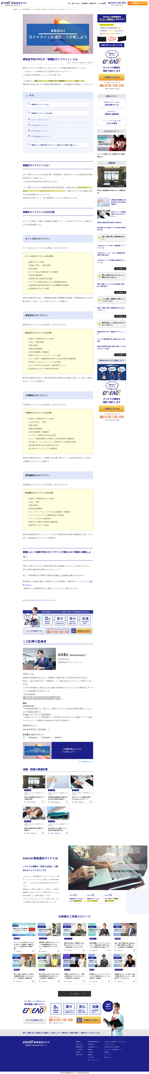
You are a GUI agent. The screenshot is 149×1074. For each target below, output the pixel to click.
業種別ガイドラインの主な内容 (41, 113)
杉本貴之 (72, 654)
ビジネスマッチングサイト (39, 600)
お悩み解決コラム (92, 1047)
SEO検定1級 (29, 706)
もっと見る (77, 994)
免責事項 (107, 1052)
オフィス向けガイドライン (40, 120)
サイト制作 (91, 1057)
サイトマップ (108, 1054)
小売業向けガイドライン (40, 131)
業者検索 (85, 3)
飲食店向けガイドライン (40, 125)
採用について (108, 1057)
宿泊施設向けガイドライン (40, 136)
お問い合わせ (79, 1054)
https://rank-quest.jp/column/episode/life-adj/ (42, 697)
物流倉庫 (90, 1054)
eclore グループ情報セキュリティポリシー (115, 1041)
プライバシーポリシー (110, 1044)
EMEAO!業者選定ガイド (94, 1041)
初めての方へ (76, 3)
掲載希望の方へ (80, 1047)
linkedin (58, 737)
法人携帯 (90, 1052)
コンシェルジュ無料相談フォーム (113, 1049)
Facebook (46, 737)
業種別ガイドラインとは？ (40, 104)
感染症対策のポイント (87, 761)
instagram (33, 737)
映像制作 (90, 1049)
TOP (69, 3)
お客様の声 (92, 3)
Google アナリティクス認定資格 (37, 714)
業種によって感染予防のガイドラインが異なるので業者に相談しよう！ (54, 145)
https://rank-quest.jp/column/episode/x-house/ (42, 699)
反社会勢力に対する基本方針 (112, 1047)
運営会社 (78, 1052)
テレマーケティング (93, 1060)
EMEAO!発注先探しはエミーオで (69, 1072)
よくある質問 (101, 3)
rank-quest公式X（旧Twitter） (36, 729)
